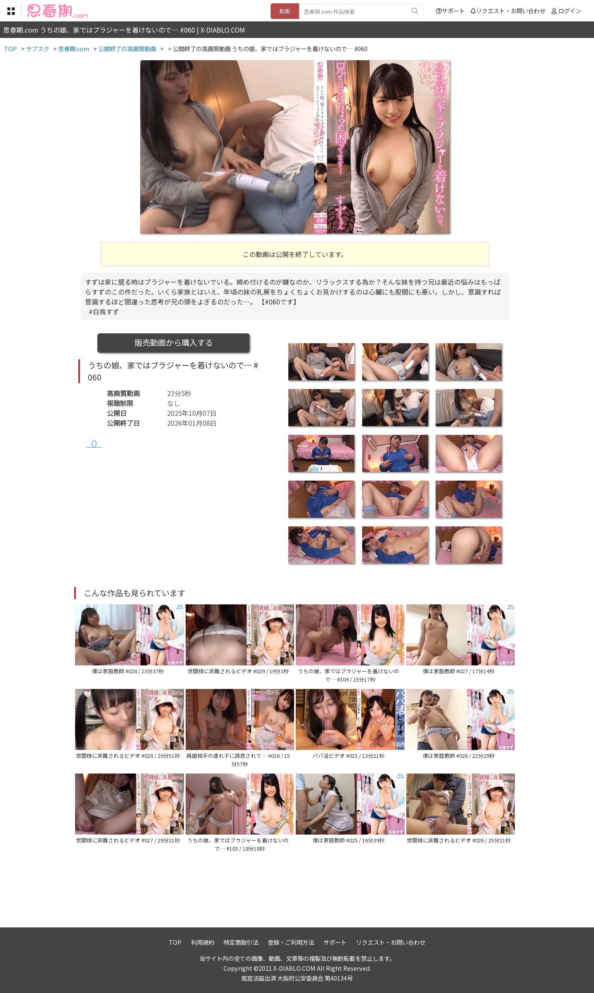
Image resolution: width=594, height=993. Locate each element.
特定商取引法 (241, 942)
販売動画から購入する (173, 342)
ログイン (569, 10)
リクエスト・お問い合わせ (508, 10)
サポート (450, 10)
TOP (175, 942)
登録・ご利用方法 (291, 942)
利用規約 (202, 942)
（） (94, 443)
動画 (284, 11)
